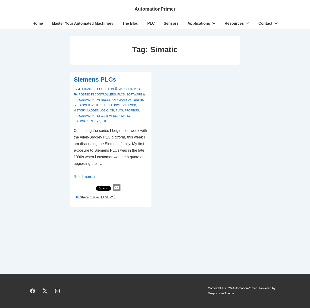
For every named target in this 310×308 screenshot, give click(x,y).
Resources (238, 22)
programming (85, 116)
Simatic (124, 116)
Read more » (85, 177)
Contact (269, 22)
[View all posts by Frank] (85, 89)
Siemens (110, 116)
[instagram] (57, 291)
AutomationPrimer (155, 9)
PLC (151, 23)
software (82, 121)
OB (112, 110)
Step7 (95, 121)
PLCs (121, 94)
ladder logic (97, 110)
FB (100, 105)
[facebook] (32, 291)
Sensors (171, 23)
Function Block (123, 105)
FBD (107, 105)
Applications (202, 22)
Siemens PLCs (95, 79)
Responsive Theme (221, 293)
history (80, 110)
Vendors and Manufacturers (120, 100)
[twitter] (45, 291)
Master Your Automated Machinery (82, 23)
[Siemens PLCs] (129, 89)
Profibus (131, 110)
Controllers (105, 94)
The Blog (130, 23)
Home (37, 23)
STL (104, 121)
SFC (100, 116)
